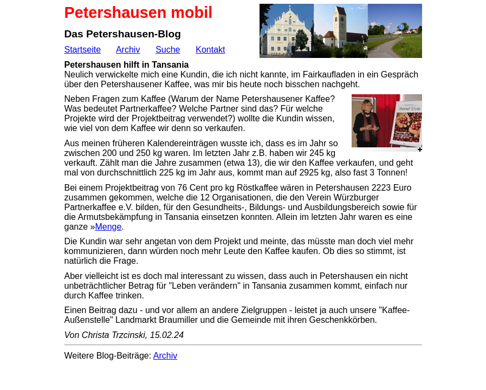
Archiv (128, 49)
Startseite (82, 49)
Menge (108, 226)
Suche (167, 49)
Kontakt (210, 49)
